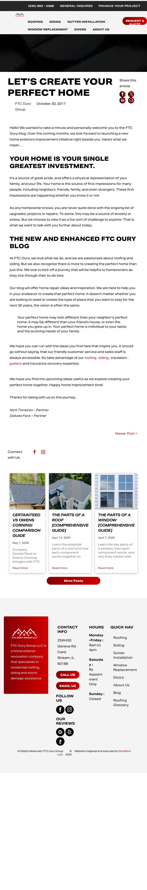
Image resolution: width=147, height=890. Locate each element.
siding (104, 358)
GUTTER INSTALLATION (86, 22)
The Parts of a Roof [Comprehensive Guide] (70, 523)
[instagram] (43, 452)
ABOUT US (101, 29)
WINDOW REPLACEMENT (48, 29)
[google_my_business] (60, 732)
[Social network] (60, 742)
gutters (16, 364)
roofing (90, 358)
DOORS (80, 29)
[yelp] (69, 732)
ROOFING (35, 22)
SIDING (55, 22)
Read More (20, 568)
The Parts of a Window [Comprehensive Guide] (116, 523)
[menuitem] (41, 6)
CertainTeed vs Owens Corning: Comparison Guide (26, 525)
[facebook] (35, 452)
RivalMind (125, 751)
